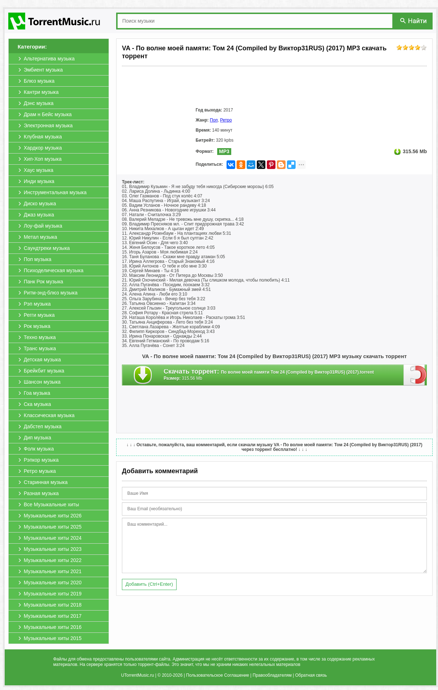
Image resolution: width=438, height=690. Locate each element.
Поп (214, 120)
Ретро (226, 120)
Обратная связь (311, 675)
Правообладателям (272, 675)
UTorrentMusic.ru (137, 675)
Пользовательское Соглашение (217, 675)
